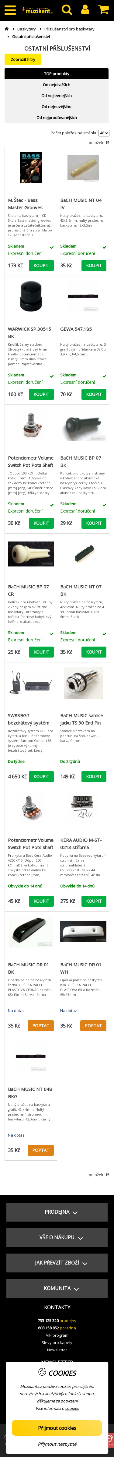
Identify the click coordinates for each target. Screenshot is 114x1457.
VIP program (57, 1335)
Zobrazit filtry (23, 59)
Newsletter (57, 1350)
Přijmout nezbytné (57, 1444)
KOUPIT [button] (41, 265)
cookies (72, 1408)
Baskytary (26, 29)
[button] (57, 1212)
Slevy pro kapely (57, 1342)
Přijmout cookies (57, 1428)
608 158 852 (48, 1328)
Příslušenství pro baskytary (69, 29)
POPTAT (40, 1025)
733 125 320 (48, 1320)
